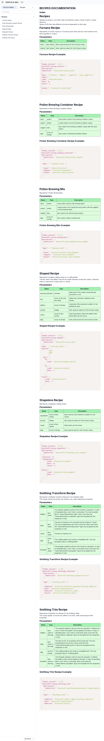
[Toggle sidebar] (2, 2)
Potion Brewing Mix (8, 26)
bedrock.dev (12, 2)
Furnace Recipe (7, 20)
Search (7, 12)
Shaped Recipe (7, 29)
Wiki (21, 2)
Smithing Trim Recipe (8, 37)
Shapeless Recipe (7, 32)
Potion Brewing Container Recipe (12, 23)
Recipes (4, 17)
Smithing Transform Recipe (10, 35)
